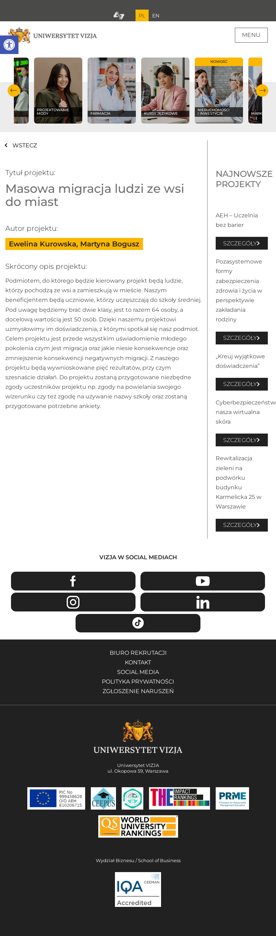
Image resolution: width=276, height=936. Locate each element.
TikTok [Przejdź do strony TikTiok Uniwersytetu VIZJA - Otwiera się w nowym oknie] (138, 623)
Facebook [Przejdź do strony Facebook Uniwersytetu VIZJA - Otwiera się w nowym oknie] (73, 581)
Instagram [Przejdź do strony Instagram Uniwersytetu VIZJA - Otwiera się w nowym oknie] (73, 602)
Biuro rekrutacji (138, 652)
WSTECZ (24, 145)
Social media (138, 672)
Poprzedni (13, 90)
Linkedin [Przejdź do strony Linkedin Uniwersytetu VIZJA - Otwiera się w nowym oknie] (202, 602)
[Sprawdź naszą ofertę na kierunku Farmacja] (112, 90)
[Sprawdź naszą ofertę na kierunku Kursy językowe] (165, 90)
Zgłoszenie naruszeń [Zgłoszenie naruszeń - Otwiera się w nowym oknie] (138, 691)
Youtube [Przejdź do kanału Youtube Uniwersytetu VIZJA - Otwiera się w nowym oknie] (202, 581)
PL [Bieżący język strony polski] (142, 15)
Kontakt (138, 662)
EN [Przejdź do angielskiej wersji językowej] (155, 15)
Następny (262, 90)
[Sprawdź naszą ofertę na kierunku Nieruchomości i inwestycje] (219, 90)
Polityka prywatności (138, 681)
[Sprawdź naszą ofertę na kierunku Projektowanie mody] (58, 90)
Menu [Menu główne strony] (251, 35)
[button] (9, 45)
